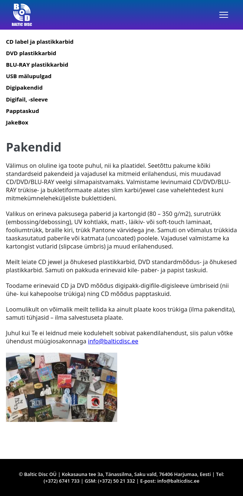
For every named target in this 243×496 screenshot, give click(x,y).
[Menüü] (223, 15)
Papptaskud (22, 110)
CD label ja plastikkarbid (39, 41)
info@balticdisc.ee (113, 341)
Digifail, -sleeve (27, 99)
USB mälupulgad (29, 76)
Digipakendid (24, 87)
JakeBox (17, 122)
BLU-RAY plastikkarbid (37, 64)
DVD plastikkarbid (31, 53)
